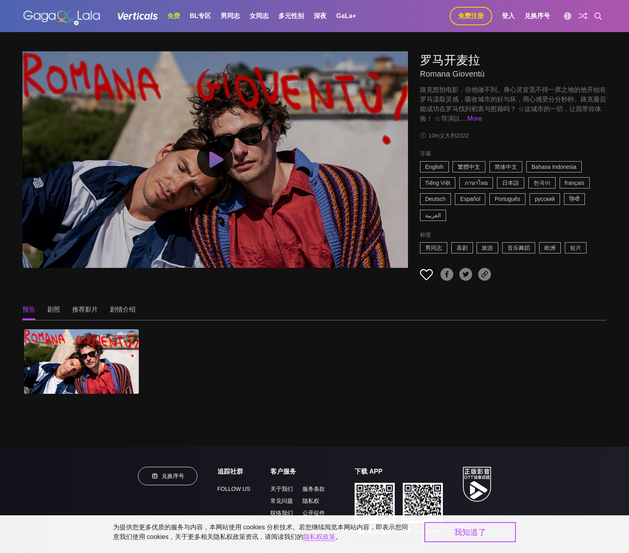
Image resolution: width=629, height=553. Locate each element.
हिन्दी (574, 199)
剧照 (53, 309)
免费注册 (471, 15)
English (434, 167)
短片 (575, 248)
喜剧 (462, 248)
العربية (433, 215)
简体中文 (506, 167)
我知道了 (470, 532)
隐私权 (310, 501)
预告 (28, 309)
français (574, 183)
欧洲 (550, 248)
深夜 (320, 15)
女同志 (259, 15)
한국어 (542, 183)
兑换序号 (537, 15)
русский (545, 199)
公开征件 (313, 513)
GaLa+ (346, 15)
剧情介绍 (123, 309)
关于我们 (281, 489)
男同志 (230, 15)
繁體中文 (469, 167)
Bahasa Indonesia (554, 167)
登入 (508, 15)
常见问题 (281, 501)
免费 (173, 15)
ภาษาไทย (476, 183)
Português (507, 199)
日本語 (510, 183)
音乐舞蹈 (518, 248)
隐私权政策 (319, 536)
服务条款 (313, 489)
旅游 (487, 248)
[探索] (582, 16)
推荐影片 (85, 309)
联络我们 (281, 513)
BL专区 (200, 15)
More (474, 118)
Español (470, 199)
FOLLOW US (233, 489)
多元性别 (291, 15)
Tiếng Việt (437, 183)
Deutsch (435, 199)
